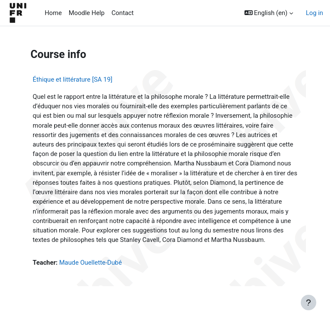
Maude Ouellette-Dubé (90, 262)
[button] (269, 13)
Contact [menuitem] (122, 13)
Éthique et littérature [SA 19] (72, 79)
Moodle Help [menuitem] (87, 13)
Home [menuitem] (53, 13)
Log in (314, 13)
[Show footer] (308, 302)
